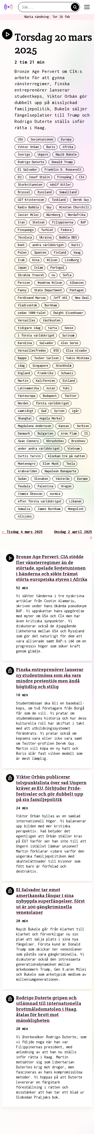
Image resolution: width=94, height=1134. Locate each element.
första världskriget (52, 403)
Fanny (22, 290)
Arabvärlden (27, 471)
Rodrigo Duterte (31, 162)
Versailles (26, 320)
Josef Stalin (39, 177)
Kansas (64, 426)
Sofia (67, 275)
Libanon (75, 501)
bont (21, 245)
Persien (24, 283)
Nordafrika (76, 215)
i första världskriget (36, 335)
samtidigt (26, 411)
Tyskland (59, 200)
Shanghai (25, 418)
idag (21, 365)
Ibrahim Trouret (31, 275)
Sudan (22, 479)
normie (55, 494)
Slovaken (41, 479)
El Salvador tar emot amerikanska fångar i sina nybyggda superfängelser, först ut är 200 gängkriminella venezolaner (50, 901)
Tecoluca (25, 237)
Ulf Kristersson (31, 200)
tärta (52, 328)
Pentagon (77, 290)
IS (86, 433)
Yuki (66, 388)
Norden (23, 403)
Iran (21, 222)
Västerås (63, 479)
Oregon (66, 486)
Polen (22, 252)
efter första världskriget (40, 501)
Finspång (64, 177)
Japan (22, 267)
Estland (69, 381)
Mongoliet (76, 509)
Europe (82, 479)
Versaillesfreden (32, 350)
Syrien (59, 411)
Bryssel (24, 192)
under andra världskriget (39, 448)
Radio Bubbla (28, 207)
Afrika (68, 147)
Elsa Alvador (76, 350)
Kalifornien (45, 381)
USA (20, 139)
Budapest (50, 396)
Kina (35, 260)
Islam (38, 267)
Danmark (24, 433)
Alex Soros (69, 343)
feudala (24, 486)
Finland (60, 252)
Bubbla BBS (68, 237)
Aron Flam (69, 433)
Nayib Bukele (66, 154)
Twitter (70, 396)
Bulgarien (45, 433)
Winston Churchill (74, 207)
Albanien (77, 283)
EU (19, 177)
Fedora (66, 230)
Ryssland (45, 192)
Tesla (70, 463)
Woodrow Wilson (50, 283)
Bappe (22, 358)
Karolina (25, 343)
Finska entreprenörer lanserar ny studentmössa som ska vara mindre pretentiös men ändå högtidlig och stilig (49, 678)
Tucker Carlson (46, 358)
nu (53, 275)
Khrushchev (55, 441)
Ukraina (45, 237)
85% (56, 350)
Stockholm (63, 365)
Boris (50, 147)
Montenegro (26, 463)
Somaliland (68, 192)
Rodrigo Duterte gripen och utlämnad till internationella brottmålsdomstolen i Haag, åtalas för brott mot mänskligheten (48, 1009)
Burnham (51, 305)
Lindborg (72, 260)
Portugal (57, 267)
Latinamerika (28, 388)
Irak (21, 260)
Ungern (43, 154)
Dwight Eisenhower (68, 313)
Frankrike (45, 373)
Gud (43, 411)
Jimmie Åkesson (30, 494)
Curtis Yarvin (29, 456)
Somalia (24, 509)
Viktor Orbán (28, 147)
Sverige (24, 154)
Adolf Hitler (60, 184)
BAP (83, 222)
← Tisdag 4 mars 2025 (22, 532)
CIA (81, 177)
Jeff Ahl (60, 298)
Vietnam (73, 448)
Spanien (40, 252)
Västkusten (51, 320)
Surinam (68, 335)
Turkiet (47, 230)
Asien (50, 388)
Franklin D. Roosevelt (63, 169)
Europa (66, 139)
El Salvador (27, 169)
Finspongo (26, 230)
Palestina (45, 486)
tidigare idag (29, 328)
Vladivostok (27, 305)
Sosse (68, 328)
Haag (77, 252)
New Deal (82, 298)
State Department (48, 290)
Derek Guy (81, 200)
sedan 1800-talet (32, 313)
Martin (23, 381)
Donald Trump (62, 162)
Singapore (40, 365)
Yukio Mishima (77, 358)
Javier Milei (28, 215)
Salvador (46, 343)
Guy (49, 207)
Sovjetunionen (42, 139)
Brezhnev (78, 441)
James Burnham (49, 509)
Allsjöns (25, 516)
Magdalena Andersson (34, 426)
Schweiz (67, 373)
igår (75, 411)
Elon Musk (51, 463)
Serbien (83, 426)
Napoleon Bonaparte (60, 471)
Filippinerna (62, 222)
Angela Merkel (50, 418)
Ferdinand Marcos (32, 298)
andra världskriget (48, 245)
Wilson (52, 260)
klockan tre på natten (66, 456)
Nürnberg (53, 215)
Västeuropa (26, 396)
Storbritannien (30, 184)
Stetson (38, 222)
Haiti (75, 245)
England (24, 373)
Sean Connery (28, 441)
